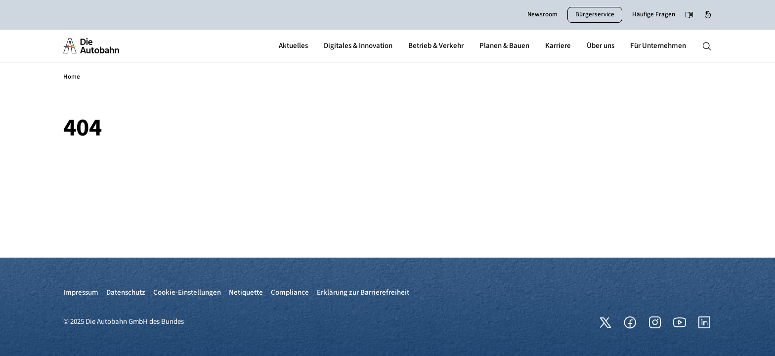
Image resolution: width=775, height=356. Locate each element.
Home (71, 76)
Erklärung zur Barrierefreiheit (363, 292)
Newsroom (542, 14)
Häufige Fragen (653, 14)
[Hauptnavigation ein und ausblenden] (707, 46)
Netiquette (246, 292)
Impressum (80, 292)
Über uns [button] (600, 46)
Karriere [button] (558, 46)
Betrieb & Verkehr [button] (436, 46)
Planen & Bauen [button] (504, 46)
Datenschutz (125, 292)
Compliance (290, 292)
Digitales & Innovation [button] (358, 46)
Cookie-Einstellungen (187, 292)
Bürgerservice (594, 14)
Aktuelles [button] (293, 46)
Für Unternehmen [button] (658, 46)
